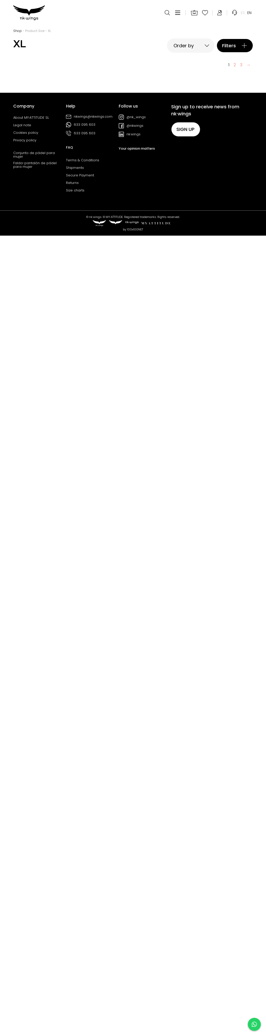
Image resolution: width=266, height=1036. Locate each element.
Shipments (75, 968)
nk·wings (130, 934)
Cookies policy (25, 933)
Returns (72, 983)
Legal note (22, 925)
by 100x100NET (133, 1030)
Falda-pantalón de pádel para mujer (35, 965)
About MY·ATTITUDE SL (31, 918)
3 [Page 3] (241, 865)
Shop (17, 31)
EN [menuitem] (249, 13)
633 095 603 (80, 925)
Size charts (75, 991)
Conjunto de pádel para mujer (34, 955)
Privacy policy (24, 940)
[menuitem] (243, 13)
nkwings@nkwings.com (89, 917)
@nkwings (131, 926)
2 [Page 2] (235, 865)
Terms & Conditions (82, 960)
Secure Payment (80, 976)
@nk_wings (132, 917)
